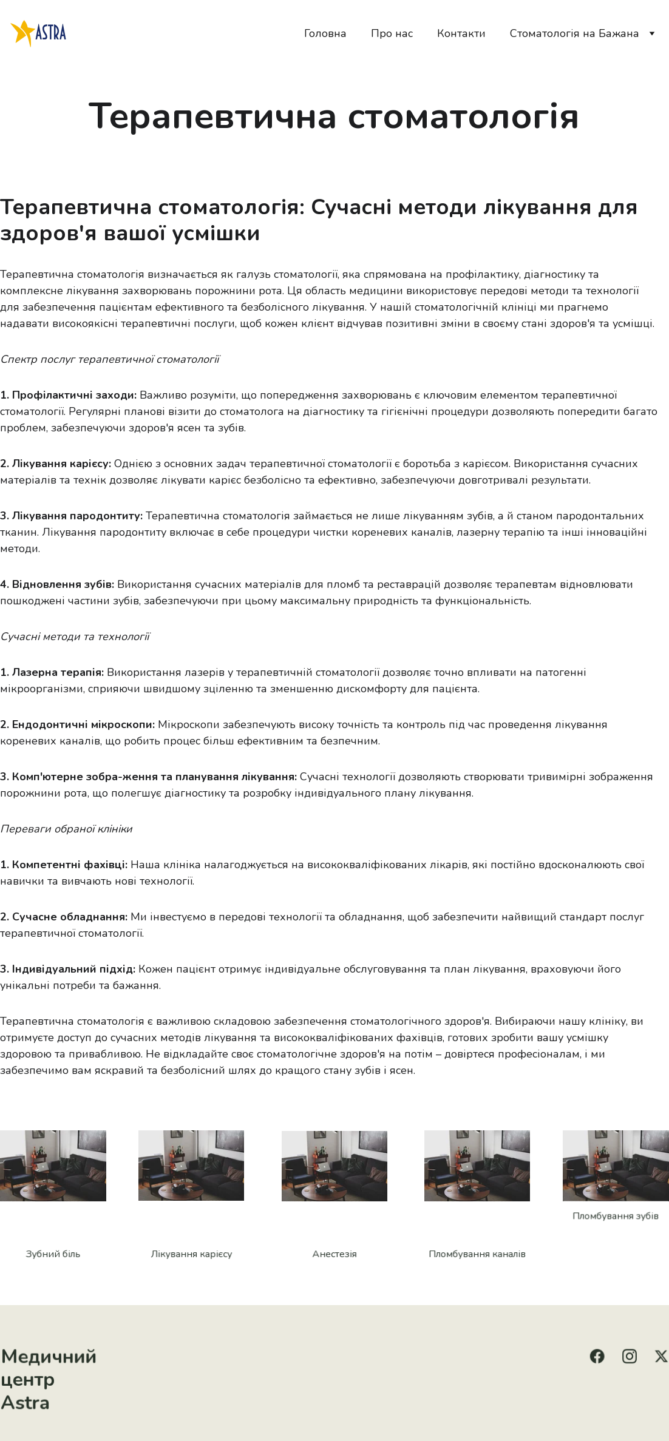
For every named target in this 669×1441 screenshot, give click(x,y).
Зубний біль (53, 1253)
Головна (325, 33)
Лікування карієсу (191, 1253)
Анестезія (334, 1253)
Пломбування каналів (477, 1253)
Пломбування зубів (615, 1216)
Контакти (461, 33)
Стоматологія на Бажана (574, 33)
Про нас (392, 33)
